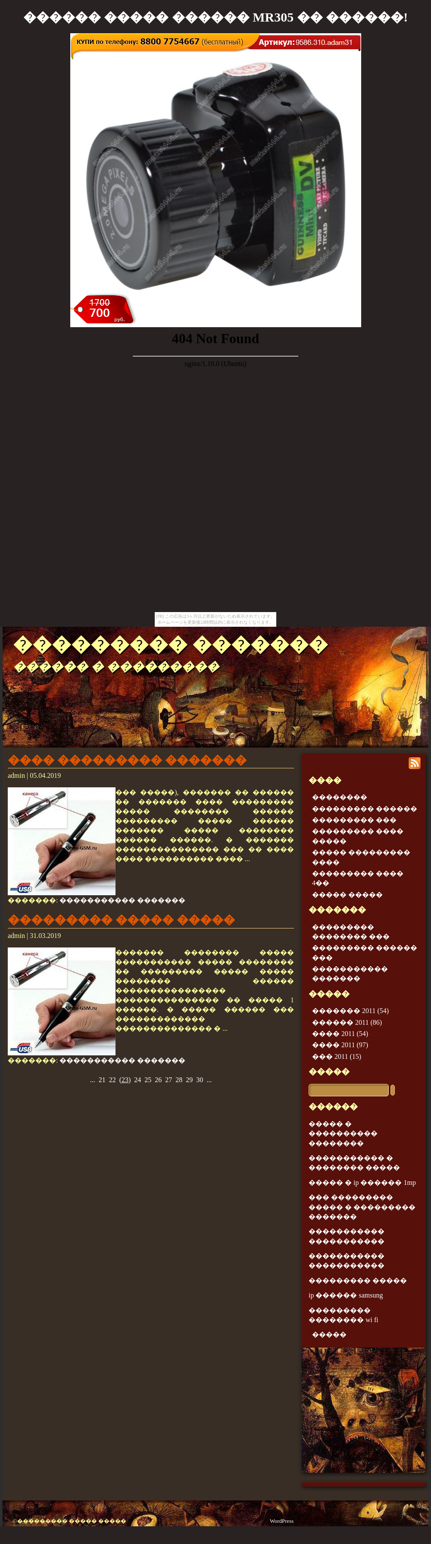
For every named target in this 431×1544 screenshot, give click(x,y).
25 (147, 1079)
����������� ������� (122, 900)
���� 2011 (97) (340, 1044)
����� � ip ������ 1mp (362, 1182)
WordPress (282, 1521)
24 (137, 1079)
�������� (339, 797)
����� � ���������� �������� (343, 1133)
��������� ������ (364, 808)
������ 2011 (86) (347, 1022)
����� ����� (347, 894)
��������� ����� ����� (121, 919)
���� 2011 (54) (340, 1033)
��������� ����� (358, 1280)
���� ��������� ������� (127, 760)
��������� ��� (354, 820)
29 (189, 1079)
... (92, 1079)
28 (178, 1079)
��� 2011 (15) (336, 1056)
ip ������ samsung (346, 1295)
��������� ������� (170, 644)
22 (112, 1079)
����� (329, 1071)
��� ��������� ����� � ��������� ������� (362, 1207)
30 (199, 1079)
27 (168, 1079)
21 (102, 1079)
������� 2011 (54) (350, 1010)
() (125, 1079)
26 (158, 1079)
